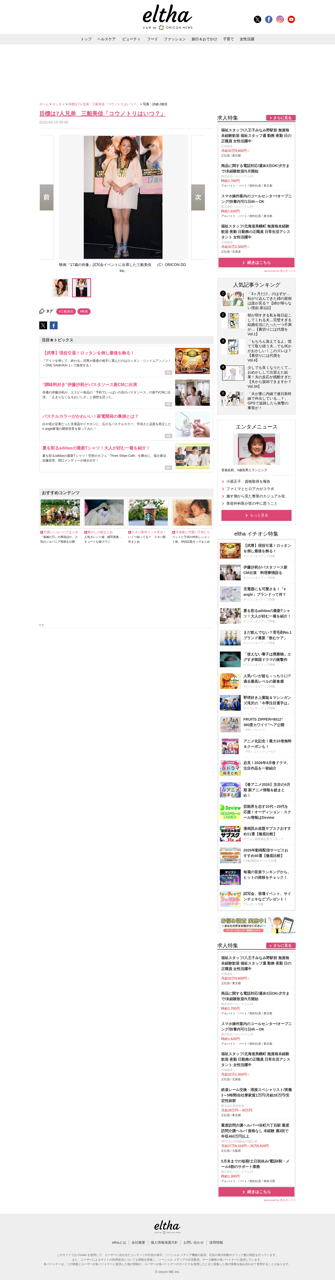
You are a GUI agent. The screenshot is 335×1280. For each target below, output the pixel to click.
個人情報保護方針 (164, 1242)
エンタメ (59, 104)
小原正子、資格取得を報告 (248, 481)
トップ (86, 39)
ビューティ (131, 39)
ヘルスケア (106, 39)
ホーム (44, 104)
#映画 (84, 311)
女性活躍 (247, 39)
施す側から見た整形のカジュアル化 (255, 496)
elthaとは (119, 1242)
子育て (228, 39)
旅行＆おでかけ (204, 39)
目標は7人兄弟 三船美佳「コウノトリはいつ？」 (104, 104)
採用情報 (216, 1242)
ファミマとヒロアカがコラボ (250, 489)
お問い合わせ (193, 1242)
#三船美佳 (66, 311)
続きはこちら (259, 262)
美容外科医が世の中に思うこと (252, 503)
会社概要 (138, 1242)
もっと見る (259, 515)
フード (152, 39)
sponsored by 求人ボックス (280, 270)
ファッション (175, 39)
